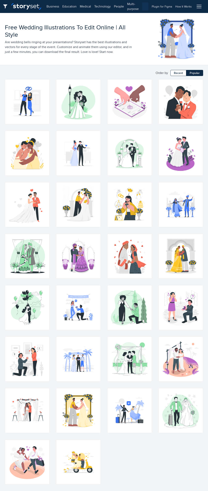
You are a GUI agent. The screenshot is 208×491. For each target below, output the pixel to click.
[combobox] (145, 6)
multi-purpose (133, 6)
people (119, 6)
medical (85, 6)
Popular (195, 73)
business (53, 6)
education (69, 6)
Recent (178, 73)
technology (102, 6)
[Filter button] (6, 6)
